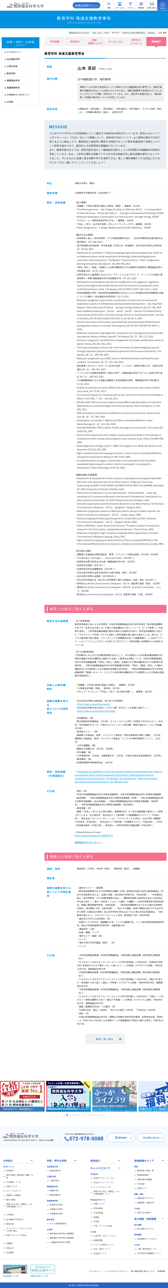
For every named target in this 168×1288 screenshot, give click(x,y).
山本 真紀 (162, 32)
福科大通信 (10, 1199)
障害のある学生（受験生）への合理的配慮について (19, 1205)
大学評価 (10, 1214)
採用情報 (161, 1271)
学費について (99, 1204)
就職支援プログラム (145, 1198)
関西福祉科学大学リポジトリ (89, 842)
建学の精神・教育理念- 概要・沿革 (19, 1176)
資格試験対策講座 (144, 1179)
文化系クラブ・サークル (104, 1182)
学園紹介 (10, 1243)
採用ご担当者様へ (144, 1212)
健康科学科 (54, 1190)
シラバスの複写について (104, 1244)
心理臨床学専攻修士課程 (60, 1242)
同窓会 (10, 1248)
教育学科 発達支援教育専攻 (133, 32)
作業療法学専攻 (56, 1209)
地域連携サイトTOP (146, 1238)
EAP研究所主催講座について (149, 1253)
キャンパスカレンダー (103, 1187)
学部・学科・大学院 (100, 32)
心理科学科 (54, 1180)
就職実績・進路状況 (145, 1202)
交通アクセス (11, 1186)
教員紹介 (152, 32)
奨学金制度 (98, 1208)
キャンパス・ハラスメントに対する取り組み (19, 1229)
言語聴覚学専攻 (56, 1213)
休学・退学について (102, 1249)
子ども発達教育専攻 (58, 1223)
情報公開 (10, 1224)
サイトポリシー (95, 1271)
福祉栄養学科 (55, 1195)
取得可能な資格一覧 (145, 1170)
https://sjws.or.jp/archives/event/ (94, 704)
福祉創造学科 (55, 1170)
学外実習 (141, 1184)
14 (104, 1115)
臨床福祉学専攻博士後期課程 (62, 1238)
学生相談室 (98, 1212)
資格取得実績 (142, 1175)
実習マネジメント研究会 (16, 1235)
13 (101, 1115)
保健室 (96, 1217)
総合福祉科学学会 (14, 1219)
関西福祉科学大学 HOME (79, 32)
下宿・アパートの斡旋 (103, 1226)
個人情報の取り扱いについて (143, 1271)
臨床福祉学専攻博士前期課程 (62, 1233)
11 (95, 1115)
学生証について (100, 1253)
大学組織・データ (13, 1182)
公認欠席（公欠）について (105, 1236)
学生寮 (96, 1221)
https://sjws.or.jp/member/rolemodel (96, 711)
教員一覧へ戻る (104, 1039)
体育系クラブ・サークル (104, 1178)
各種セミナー (142, 1188)
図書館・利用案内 (13, 1195)
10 (91, 1115)
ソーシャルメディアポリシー (116, 1271)
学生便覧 (10, 1252)
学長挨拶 (10, 1170)
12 (98, 1115)
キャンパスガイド (13, 1191)
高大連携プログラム (145, 1229)
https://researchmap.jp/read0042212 (94, 835)
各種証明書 (98, 1240)
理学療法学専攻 (56, 1204)
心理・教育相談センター (147, 1249)
